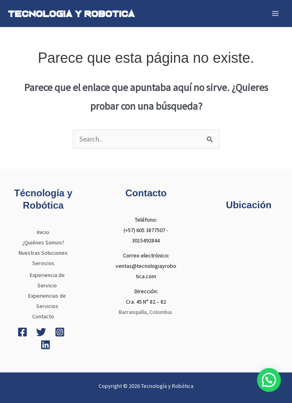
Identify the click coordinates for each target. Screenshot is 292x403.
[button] (269, 380)
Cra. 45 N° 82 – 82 (146, 301)
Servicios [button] (43, 263)
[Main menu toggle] (275, 13)
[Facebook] (22, 332)
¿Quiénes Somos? (43, 242)
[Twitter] (41, 332)
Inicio (43, 232)
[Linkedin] (45, 345)
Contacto (43, 316)
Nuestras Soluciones (43, 252)
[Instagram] (60, 332)
